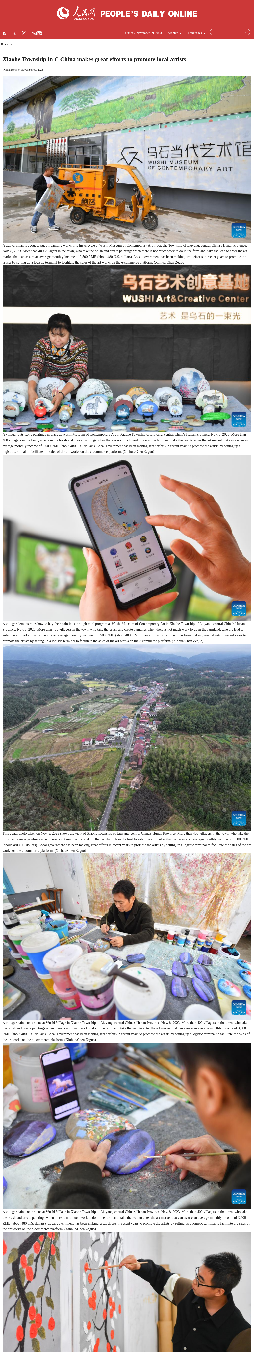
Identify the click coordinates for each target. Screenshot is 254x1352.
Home (4, 44)
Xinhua (7, 69)
